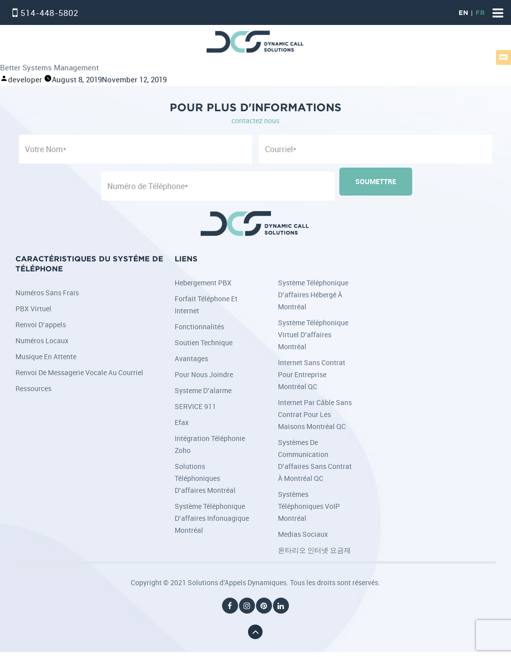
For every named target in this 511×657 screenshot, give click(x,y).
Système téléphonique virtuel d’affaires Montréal (313, 334)
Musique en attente (45, 356)
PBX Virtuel (33, 308)
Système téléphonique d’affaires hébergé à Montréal (313, 294)
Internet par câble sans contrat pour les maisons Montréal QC (315, 414)
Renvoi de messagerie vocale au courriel (79, 372)
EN (463, 13)
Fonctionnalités (199, 326)
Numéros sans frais (47, 292)
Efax (182, 422)
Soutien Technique (204, 342)
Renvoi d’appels (40, 324)
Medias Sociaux (303, 534)
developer (25, 79)
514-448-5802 (49, 12)
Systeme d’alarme (203, 390)
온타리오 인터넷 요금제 (314, 550)
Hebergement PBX (203, 282)
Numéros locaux (41, 340)
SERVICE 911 (195, 406)
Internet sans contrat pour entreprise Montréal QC (311, 374)
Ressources (33, 388)
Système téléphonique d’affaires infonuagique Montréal (212, 518)
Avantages (191, 358)
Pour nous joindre (204, 374)
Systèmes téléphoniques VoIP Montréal (309, 506)
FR (480, 13)
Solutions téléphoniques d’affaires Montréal (205, 478)
